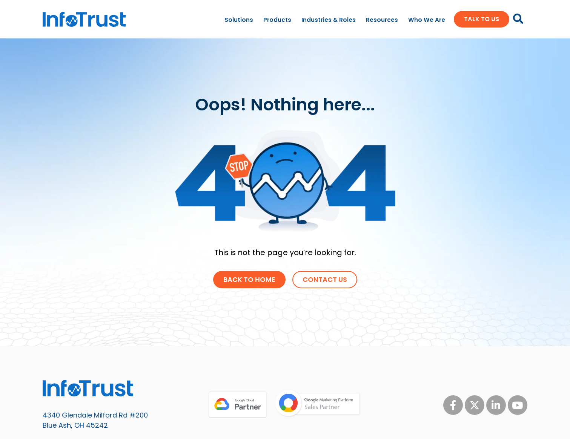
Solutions (238, 20)
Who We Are (426, 20)
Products (277, 20)
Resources (382, 20)
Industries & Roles (328, 20)
